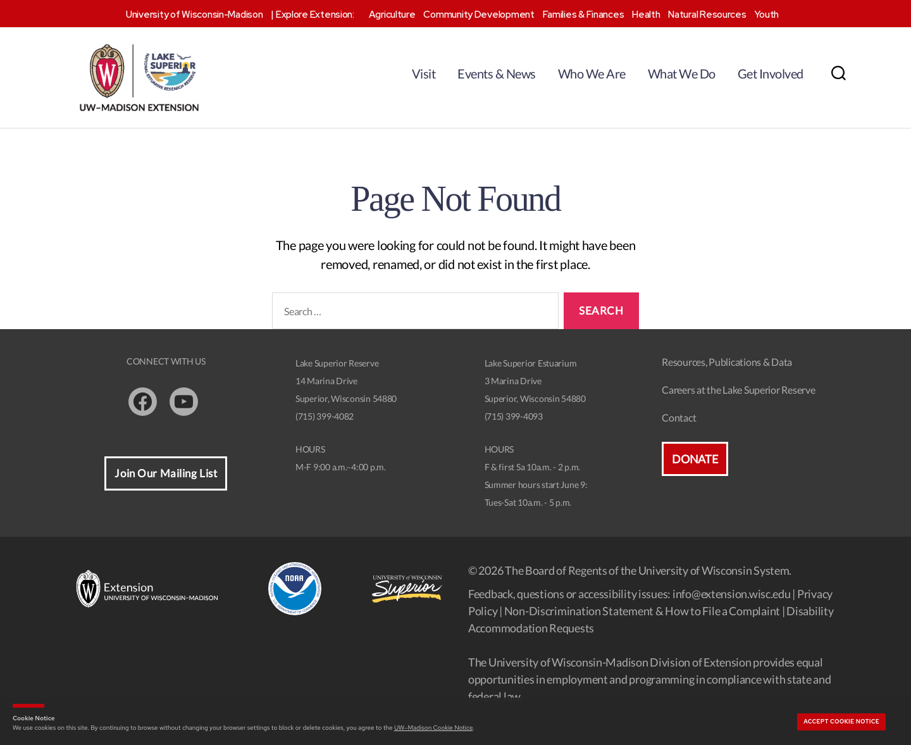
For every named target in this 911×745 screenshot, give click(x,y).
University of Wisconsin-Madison (194, 14)
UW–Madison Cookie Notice (433, 727)
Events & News (496, 73)
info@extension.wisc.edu (731, 594)
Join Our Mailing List (166, 473)
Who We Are (592, 73)
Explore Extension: (315, 14)
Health (646, 14)
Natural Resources (707, 14)
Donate (694, 459)
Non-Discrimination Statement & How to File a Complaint (642, 611)
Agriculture (392, 14)
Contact (679, 417)
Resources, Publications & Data (727, 362)
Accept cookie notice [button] (841, 721)
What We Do (682, 73)
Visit (424, 73)
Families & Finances (583, 14)
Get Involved (770, 73)
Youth (766, 14)
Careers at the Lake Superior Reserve (738, 390)
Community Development (478, 14)
